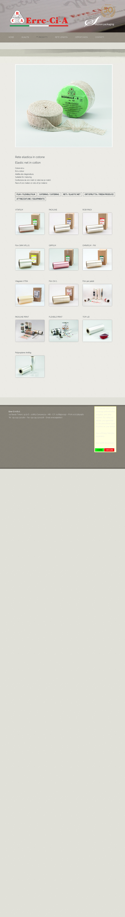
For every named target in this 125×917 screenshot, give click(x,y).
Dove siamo (14, 45)
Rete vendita (61, 37)
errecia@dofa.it (56, 418)
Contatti (99, 37)
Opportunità (81, 37)
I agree (99, 450)
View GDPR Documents (104, 443)
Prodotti (43, 37)
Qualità (25, 37)
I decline (109, 450)
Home (11, 37)
